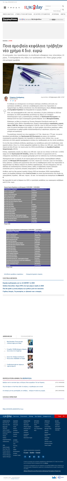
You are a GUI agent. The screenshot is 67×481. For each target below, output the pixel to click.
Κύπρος (15, 436)
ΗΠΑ (14, 443)
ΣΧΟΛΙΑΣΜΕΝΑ (27, 336)
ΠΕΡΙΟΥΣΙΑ (27, 378)
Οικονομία (15, 424)
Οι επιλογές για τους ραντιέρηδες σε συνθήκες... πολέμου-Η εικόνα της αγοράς (33, 390)
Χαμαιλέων (57, 422)
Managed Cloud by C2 (15, 478)
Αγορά (14, 426)
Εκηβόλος (57, 424)
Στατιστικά (5, 434)
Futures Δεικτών (6, 451)
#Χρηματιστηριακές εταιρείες (34, 274)
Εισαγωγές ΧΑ (27, 428)
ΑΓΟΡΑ (10, 40)
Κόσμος (15, 428)
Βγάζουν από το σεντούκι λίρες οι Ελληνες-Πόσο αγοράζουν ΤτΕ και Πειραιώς (33, 382)
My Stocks (36, 422)
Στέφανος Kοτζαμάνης (17, 97)
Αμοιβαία (26, 430)
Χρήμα (14, 449)
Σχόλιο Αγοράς (6, 430)
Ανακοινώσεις (6, 441)
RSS (35, 430)
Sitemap (31, 416)
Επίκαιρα (15, 430)
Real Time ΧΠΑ (6, 424)
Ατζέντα (46, 439)
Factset (38, 452)
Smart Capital (48, 445)
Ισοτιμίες (15, 453)
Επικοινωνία (24, 416)
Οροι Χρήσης (38, 416)
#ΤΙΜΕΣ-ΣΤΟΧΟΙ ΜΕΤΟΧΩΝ (23, 14)
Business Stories (48, 443)
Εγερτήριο (47, 437)
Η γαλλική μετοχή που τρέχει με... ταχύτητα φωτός (15, 365)
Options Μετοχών (7, 456)
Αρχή (59, 416)
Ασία (14, 447)
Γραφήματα (36, 426)
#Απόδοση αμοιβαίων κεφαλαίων (13, 274)
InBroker (46, 463)
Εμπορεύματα (16, 451)
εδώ (53, 19)
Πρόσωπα (26, 422)
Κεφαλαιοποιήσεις (7, 439)
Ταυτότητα (16, 416)
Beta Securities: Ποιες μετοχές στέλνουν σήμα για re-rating (15, 342)
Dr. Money (47, 422)
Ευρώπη (15, 445)
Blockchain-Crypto (28, 437)
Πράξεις (4, 437)
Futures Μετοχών (7, 454)
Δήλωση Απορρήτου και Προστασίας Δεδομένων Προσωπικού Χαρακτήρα (42, 471)
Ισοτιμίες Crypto (17, 455)
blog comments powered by (13, 409)
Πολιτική (15, 434)
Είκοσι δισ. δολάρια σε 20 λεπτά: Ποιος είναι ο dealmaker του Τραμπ (16, 357)
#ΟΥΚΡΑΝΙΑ (55, 14)
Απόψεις (47, 424)
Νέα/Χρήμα (26, 424)
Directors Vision (48, 441)
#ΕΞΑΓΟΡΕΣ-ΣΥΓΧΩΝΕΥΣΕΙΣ (42, 14)
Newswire (15, 422)
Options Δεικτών (6, 453)
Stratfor (32, 452)
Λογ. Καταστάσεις (38, 428)
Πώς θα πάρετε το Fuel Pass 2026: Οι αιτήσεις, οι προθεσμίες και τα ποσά (33, 386)
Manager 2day (48, 428)
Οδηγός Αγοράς (27, 426)
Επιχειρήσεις (16, 432)
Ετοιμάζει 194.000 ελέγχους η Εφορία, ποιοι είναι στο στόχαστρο (17, 350)
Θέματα (46, 432)
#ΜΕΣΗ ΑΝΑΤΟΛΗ (8, 14)
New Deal (57, 426)
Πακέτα (4, 435)
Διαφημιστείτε (47, 416)
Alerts (35, 424)
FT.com (26, 452)
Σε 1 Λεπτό (15, 442)
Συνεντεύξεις (48, 426)
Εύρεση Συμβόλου (7, 432)
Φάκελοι (46, 430)
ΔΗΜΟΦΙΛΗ (7, 336)
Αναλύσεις (26, 432)
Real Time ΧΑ (6, 422)
